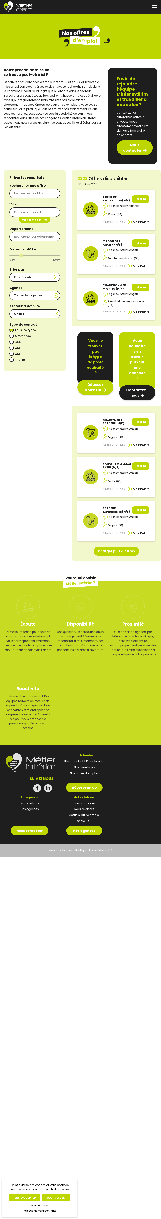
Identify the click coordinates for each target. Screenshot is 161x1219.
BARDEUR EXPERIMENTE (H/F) (116, 534)
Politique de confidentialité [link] (40, 1211)
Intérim (20, 356)
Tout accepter (24, 1198)
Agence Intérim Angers (123, 250)
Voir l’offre (141, 222)
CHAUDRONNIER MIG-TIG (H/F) (114, 287)
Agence (16, 286)
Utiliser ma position (35, 219)
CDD (18, 339)
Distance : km (23, 249)
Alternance (23, 333)
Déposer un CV (89, 1081)
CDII (18, 350)
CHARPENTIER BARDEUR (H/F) (113, 421)
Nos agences (84, 1124)
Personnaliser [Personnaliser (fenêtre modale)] (39, 1205)
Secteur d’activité (24, 304)
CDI (17, 345)
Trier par (16, 269)
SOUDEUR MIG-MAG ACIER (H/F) (117, 466)
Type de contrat (23, 321)
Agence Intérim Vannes (124, 206)
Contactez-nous (137, 393)
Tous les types (25, 327)
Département (21, 228)
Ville (13, 204)
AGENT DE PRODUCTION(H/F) (116, 198)
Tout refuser (56, 1198)
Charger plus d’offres (116, 599)
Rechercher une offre (27, 185)
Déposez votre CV (94, 387)
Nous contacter (132, 147)
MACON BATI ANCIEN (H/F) (112, 242)
